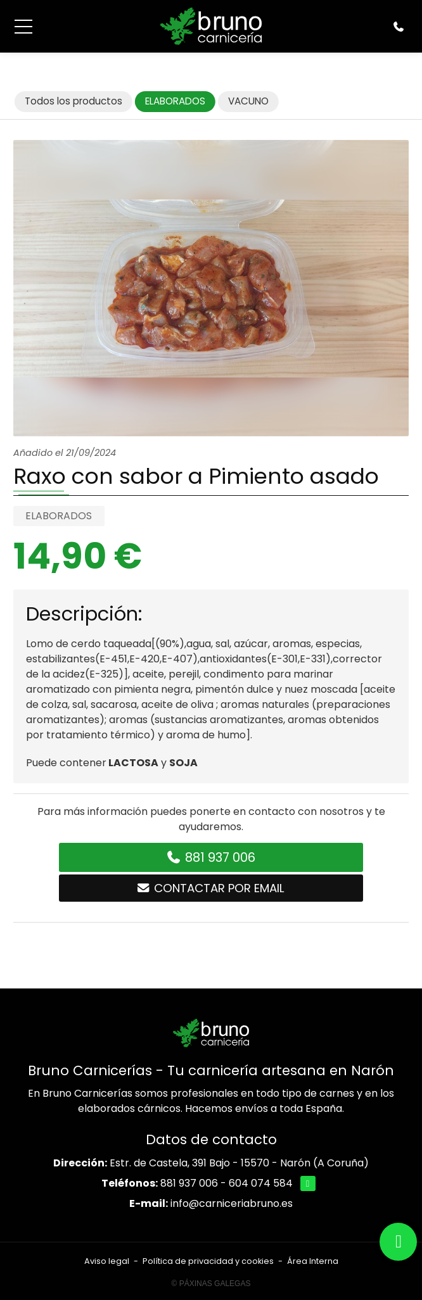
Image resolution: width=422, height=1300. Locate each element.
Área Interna (312, 1261)
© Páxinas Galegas (211, 1283)
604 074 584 (261, 1183)
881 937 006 (189, 1183)
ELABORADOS (58, 515)
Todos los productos (73, 101)
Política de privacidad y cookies (208, 1261)
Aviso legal (106, 1261)
